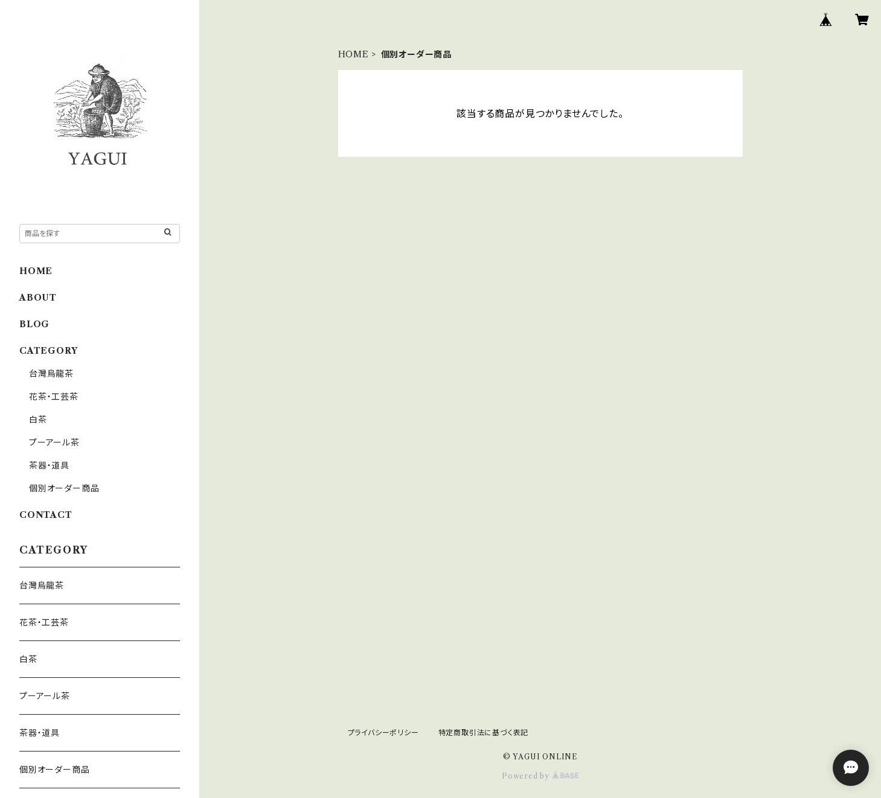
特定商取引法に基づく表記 (483, 732)
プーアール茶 (54, 442)
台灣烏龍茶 (51, 373)
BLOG (34, 324)
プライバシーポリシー (383, 732)
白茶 (38, 419)
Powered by (540, 775)
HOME (353, 54)
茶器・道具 (49, 465)
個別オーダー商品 (64, 488)
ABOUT (38, 297)
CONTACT (45, 514)
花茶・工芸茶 (53, 396)
